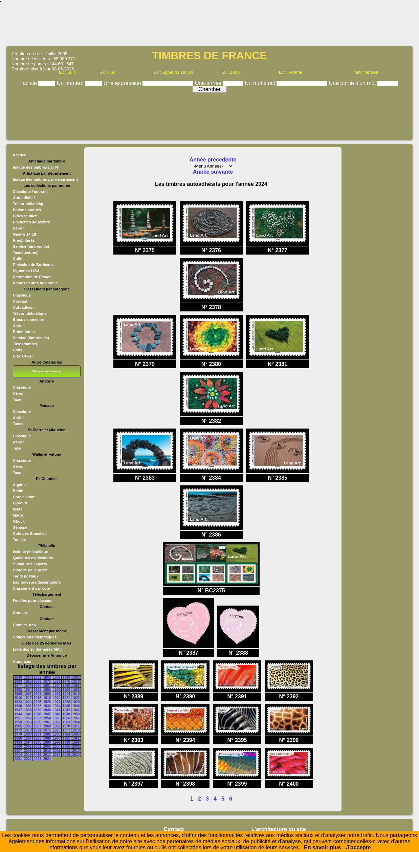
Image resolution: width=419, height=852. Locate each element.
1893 (18, 690)
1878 (27, 685)
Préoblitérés (24, 240)
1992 (76, 738)
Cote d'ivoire (24, 497)
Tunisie (19, 540)
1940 (47, 710)
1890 (66, 685)
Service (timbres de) (31, 246)
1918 (37, 698)
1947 (47, 714)
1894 (27, 690)
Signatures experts (30, 564)
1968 (47, 726)
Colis (17, 259)
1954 (47, 718)
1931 (27, 706)
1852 (37, 677)
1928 (66, 702)
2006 (76, 746)
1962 (56, 722)
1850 (27, 677)
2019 (66, 755)
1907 (27, 694)
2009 (37, 750)
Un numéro (71, 83)
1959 (27, 722)
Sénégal (20, 527)
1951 (18, 718)
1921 (66, 698)
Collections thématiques (35, 637)
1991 (66, 738)
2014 (18, 755)
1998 (66, 742)
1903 (76, 690)
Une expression (123, 83)
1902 (66, 690)
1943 (76, 710)
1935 (66, 706)
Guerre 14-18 (24, 234)
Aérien (19, 228)
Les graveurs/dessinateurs (37, 582)
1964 (76, 722)
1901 (56, 690)
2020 (76, 755)
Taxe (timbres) (26, 252)
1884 (56, 685)
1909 (47, 694)
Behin (18, 491)
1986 (18, 738)
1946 (37, 714)
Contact (20, 613)
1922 (76, 698)
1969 (56, 726)
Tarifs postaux (26, 576)
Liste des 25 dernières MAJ (37, 649)
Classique (22, 295)
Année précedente (213, 159)
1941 (56, 710)
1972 (18, 730)
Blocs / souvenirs (28, 320)
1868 (27, 681)
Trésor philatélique (29, 204)
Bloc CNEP (22, 356)
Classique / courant (30, 192)
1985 (76, 734)
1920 (56, 698)
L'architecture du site (278, 829)
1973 (27, 730)
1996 (47, 742)
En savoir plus (322, 847)
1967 (37, 726)
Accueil (19, 155)
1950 (76, 714)
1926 (47, 702)
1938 (27, 710)
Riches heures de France (35, 283)
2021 (18, 759)
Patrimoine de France (32, 277)
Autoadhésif (24, 198)
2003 (47, 746)
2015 (27, 755)
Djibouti (20, 503)
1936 (76, 706)
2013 (76, 750)
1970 (66, 726)
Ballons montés (27, 210)
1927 (56, 702)
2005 (66, 746)
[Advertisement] (209, 25)
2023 (37, 759)
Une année (209, 83)
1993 (18, 742)
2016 (37, 755)
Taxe (17, 399)
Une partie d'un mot (353, 83)
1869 (37, 681)
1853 (47, 677)
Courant (20, 301)
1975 (47, 730)
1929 (76, 702)
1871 (56, 681)
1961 (47, 722)
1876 (76, 681)
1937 (18, 710)
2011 (56, 750)
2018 (56, 755)
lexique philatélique (30, 552)
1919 (47, 698)
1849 (18, 677)
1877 (18, 685)
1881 (47, 685)
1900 (47, 690)
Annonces (22, 661)
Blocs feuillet (25, 216)
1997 (56, 742)
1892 (76, 685)
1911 (56, 694)
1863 (18, 681)
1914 (66, 694)
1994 (27, 742)
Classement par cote (31, 588)
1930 (18, 706)
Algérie (19, 485)
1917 (27, 698)
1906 (18, 694)
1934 (56, 706)
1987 (27, 738)
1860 (66, 677)
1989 (47, 738)
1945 (27, 714)
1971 (76, 726)
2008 (27, 750)
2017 (47, 755)
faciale (30, 83)
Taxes (18, 424)
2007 (18, 750)
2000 (18, 746)
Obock (19, 521)
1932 (37, 706)
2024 (47, 759)
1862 (76, 677)
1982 (47, 734)
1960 (37, 722)
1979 (18, 734)
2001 (27, 746)
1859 (56, 677)
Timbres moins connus (46, 371)
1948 (56, 714)
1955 (56, 718)
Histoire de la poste (30, 570)
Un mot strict (261, 83)
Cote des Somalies (29, 533)
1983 (56, 734)
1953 (37, 718)
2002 (37, 746)
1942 (66, 710)
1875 (66, 681)
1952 (27, 718)
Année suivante (213, 172)
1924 (27, 702)
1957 (76, 718)
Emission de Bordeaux (33, 265)
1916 (18, 698)
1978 (76, 730)
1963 (66, 722)
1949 (66, 714)
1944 (18, 714)
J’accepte (358, 847)
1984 (66, 734)
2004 (56, 746)
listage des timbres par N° (36, 167)
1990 (56, 738)
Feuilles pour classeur (33, 600)
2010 (47, 750)
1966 (27, 726)
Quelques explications (33, 558)
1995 (37, 742)
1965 (18, 726)
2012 (66, 750)
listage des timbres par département (45, 179)
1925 (37, 702)
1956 (66, 718)
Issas (17, 509)
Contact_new (25, 625)
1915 (76, 694)
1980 (27, 734)
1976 (56, 730)
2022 (27, 759)
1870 (47, 681)
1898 (37, 690)
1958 (18, 722)
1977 (66, 730)
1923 (18, 702)
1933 (47, 706)
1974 (37, 730)
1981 (37, 734)
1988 (37, 738)
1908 (37, 694)
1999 (76, 742)
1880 (37, 685)
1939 (37, 710)
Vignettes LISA (26, 271)
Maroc (18, 515)
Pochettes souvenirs (31, 222)
